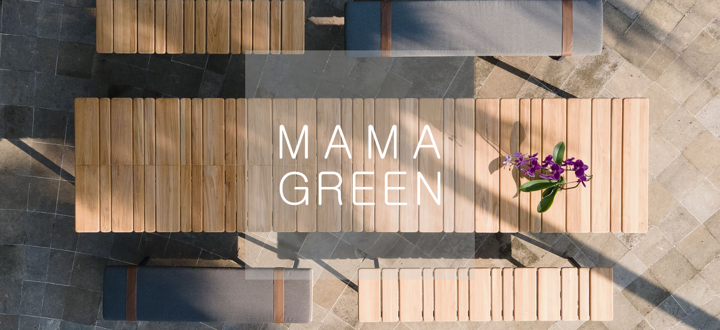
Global (349, 297)
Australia (431, 297)
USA (279, 297)
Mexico (514, 297)
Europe (206, 297)
